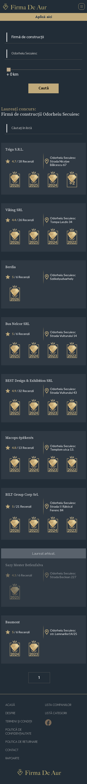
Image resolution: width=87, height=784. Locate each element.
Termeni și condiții (18, 721)
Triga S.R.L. (14, 149)
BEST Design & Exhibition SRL (29, 380)
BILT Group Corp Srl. (22, 494)
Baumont (12, 622)
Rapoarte (12, 758)
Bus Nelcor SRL (17, 323)
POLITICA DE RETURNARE (21, 742)
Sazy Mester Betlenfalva (24, 565)
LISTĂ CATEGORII (56, 713)
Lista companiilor (58, 705)
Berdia (10, 266)
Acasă (10, 705)
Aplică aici (43, 16)
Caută (44, 88)
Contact (11, 750)
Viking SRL (14, 209)
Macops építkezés (19, 437)
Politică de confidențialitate (18, 732)
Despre (10, 713)
